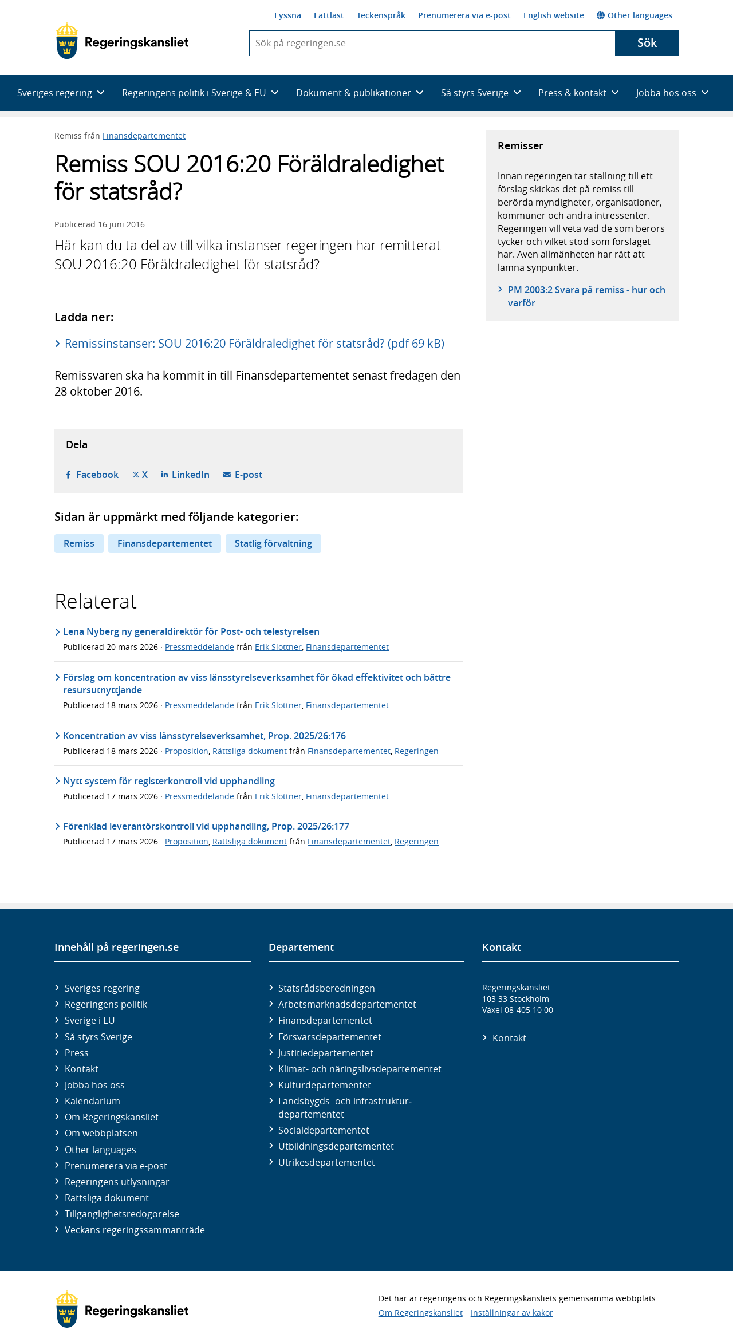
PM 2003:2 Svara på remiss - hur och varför (586, 296)
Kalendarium (92, 1101)
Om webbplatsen (101, 1133)
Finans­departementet (325, 1020)
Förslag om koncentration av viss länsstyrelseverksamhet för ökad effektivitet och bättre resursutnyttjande (257, 683)
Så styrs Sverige (98, 1037)
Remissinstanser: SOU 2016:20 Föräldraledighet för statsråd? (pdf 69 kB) (254, 343)
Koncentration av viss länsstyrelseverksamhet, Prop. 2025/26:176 (204, 735)
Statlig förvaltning (273, 543)
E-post (248, 474)
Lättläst (329, 15)
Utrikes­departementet (326, 1162)
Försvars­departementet (329, 1037)
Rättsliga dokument (249, 750)
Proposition (186, 750)
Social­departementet (323, 1130)
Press (77, 1053)
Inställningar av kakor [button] (512, 1312)
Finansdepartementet (144, 135)
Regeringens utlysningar (117, 1181)
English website (553, 15)
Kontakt (81, 1069)
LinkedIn (191, 474)
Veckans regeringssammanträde (135, 1229)
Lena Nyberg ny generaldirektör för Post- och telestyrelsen (191, 631)
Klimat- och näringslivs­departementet (360, 1069)
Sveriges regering (102, 988)
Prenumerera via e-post (464, 15)
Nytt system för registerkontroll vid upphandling (169, 781)
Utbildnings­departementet (336, 1146)
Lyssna (287, 15)
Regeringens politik (106, 1004)
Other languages (634, 15)
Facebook (97, 474)
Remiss (79, 543)
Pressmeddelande (199, 646)
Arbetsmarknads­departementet (347, 1004)
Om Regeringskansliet (112, 1117)
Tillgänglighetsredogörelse (122, 1213)
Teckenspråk (381, 15)
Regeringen (417, 750)
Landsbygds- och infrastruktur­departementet (345, 1107)
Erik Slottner (278, 646)
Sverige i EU (90, 1020)
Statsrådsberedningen (326, 988)
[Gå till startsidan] (122, 40)
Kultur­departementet (324, 1085)
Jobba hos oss (95, 1085)
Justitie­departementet (325, 1053)
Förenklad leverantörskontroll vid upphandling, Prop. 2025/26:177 (206, 826)
